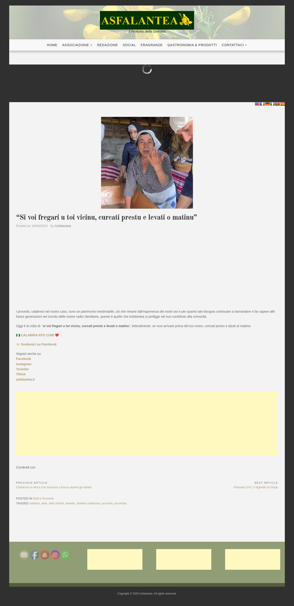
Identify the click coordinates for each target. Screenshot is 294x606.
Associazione (75, 45)
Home (52, 45)
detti (44, 503)
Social (129, 45)
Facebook (23, 359)
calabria (34, 503)
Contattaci (233, 45)
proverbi (107, 503)
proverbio (120, 503)
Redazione (107, 45)
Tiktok (20, 374)
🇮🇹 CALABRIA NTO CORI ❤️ (37, 335)
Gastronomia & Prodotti (192, 45)
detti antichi (56, 503)
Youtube (22, 369)
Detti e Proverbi (43, 498)
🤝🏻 (36, 344)
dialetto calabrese (88, 503)
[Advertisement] (147, 423)
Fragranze (152, 45)
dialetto (70, 503)
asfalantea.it (25, 379)
